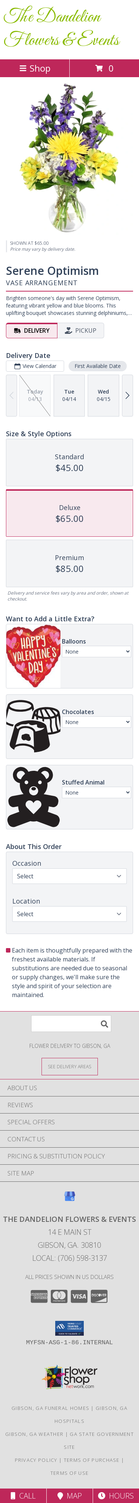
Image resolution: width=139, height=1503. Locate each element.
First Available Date (98, 365)
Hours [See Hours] (116, 1496)
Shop (34, 68)
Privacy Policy (36, 1460)
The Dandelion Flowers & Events (61, 29)
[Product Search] (71, 1023)
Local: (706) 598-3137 (69, 1258)
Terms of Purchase (92, 1460)
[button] (69, 1328)
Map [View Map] (69, 1496)
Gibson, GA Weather (34, 1434)
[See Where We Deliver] (70, 1066)
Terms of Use (69, 1473)
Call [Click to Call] (23, 1496)
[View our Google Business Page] (70, 1200)
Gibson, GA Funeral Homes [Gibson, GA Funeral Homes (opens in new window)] (50, 1408)
